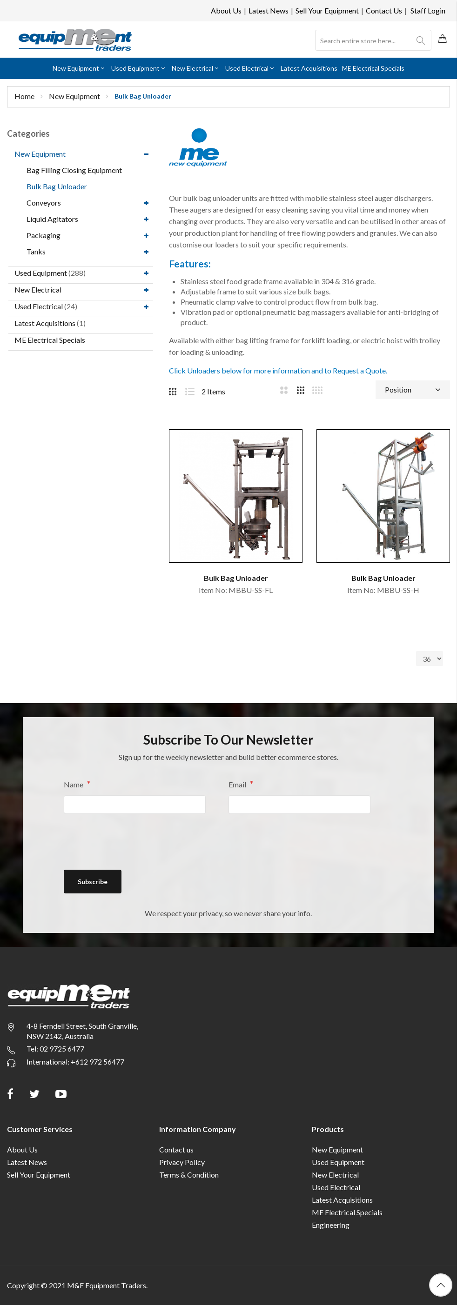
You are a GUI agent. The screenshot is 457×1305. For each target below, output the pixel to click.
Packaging (43, 235)
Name (74, 784)
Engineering (330, 1224)
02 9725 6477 (62, 1048)
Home (25, 96)
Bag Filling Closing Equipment (74, 170)
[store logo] (75, 39)
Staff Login (427, 10)
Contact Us (384, 10)
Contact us (176, 1149)
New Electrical (37, 289)
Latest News (269, 10)
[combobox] (373, 40)
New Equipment (75, 96)
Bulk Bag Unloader (57, 186)
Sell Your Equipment (327, 10)
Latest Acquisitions (44, 323)
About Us (226, 10)
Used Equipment (40, 272)
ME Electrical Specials (49, 339)
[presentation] (134, 841)
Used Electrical (38, 306)
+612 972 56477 (97, 1061)
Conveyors (44, 202)
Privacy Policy (182, 1162)
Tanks (36, 251)
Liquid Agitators (52, 218)
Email (238, 784)
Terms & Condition (189, 1174)
